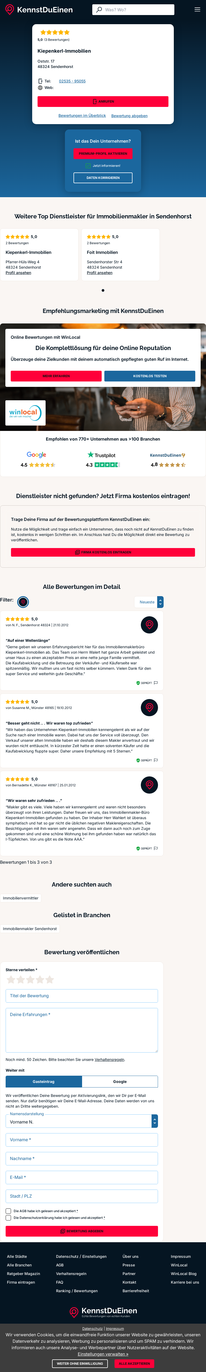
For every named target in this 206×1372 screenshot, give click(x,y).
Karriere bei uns (185, 1282)
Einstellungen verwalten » (103, 1354)
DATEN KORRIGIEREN (103, 178)
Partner (129, 1273)
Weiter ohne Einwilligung (80, 1364)
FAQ (59, 1282)
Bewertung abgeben (129, 115)
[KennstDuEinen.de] (38, 9)
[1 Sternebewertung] (11, 979)
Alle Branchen (19, 1265)
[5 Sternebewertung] (49, 979)
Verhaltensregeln (109, 1059)
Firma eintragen (21, 1282)
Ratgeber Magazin (23, 1273)
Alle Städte (17, 1256)
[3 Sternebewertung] (30, 979)
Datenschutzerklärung (37, 1218)
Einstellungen (94, 1256)
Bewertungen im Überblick (82, 115)
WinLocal (179, 1265)
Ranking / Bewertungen (77, 1290)
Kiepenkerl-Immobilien (29, 252)
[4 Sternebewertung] (40, 979)
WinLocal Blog (184, 1273)
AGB (23, 1211)
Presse (129, 1265)
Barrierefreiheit (136, 1290)
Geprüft (146, 683)
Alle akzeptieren (134, 1364)
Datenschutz (67, 1256)
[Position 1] (103, 290)
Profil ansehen (27, 272)
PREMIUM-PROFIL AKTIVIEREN (103, 154)
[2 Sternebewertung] (20, 979)
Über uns (131, 1256)
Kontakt (129, 1282)
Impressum (181, 1256)
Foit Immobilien (102, 252)
